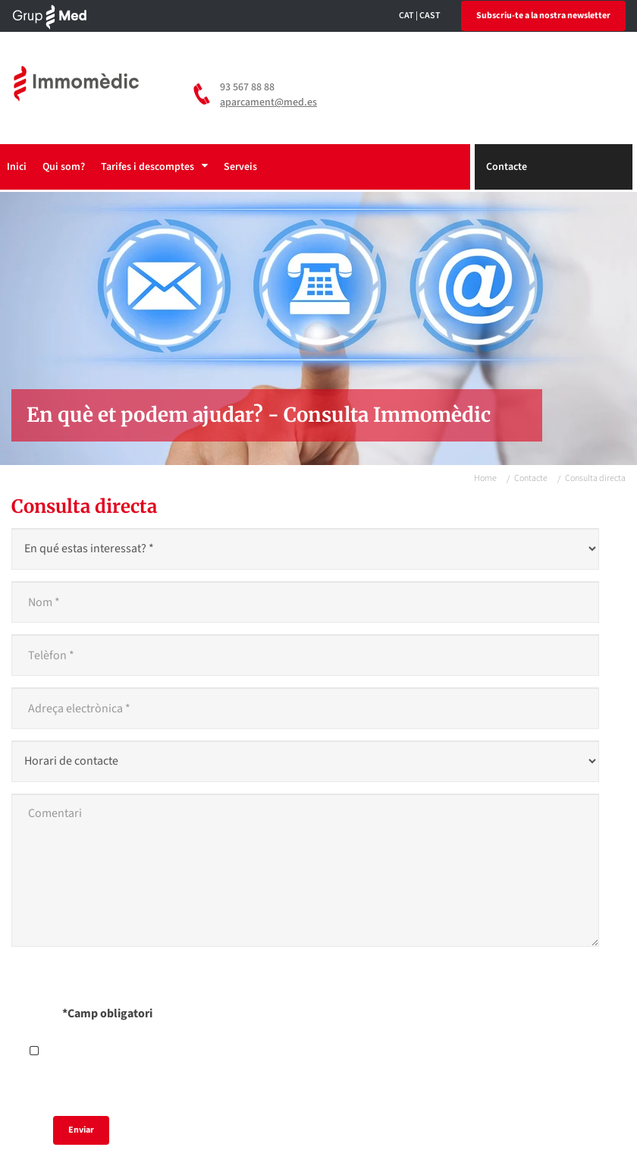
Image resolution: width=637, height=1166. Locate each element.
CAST (430, 15)
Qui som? (63, 166)
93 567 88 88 (247, 87)
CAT (406, 15)
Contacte (506, 166)
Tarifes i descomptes (154, 166)
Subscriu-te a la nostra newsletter (543, 15)
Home (485, 478)
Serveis (240, 166)
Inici (17, 166)
